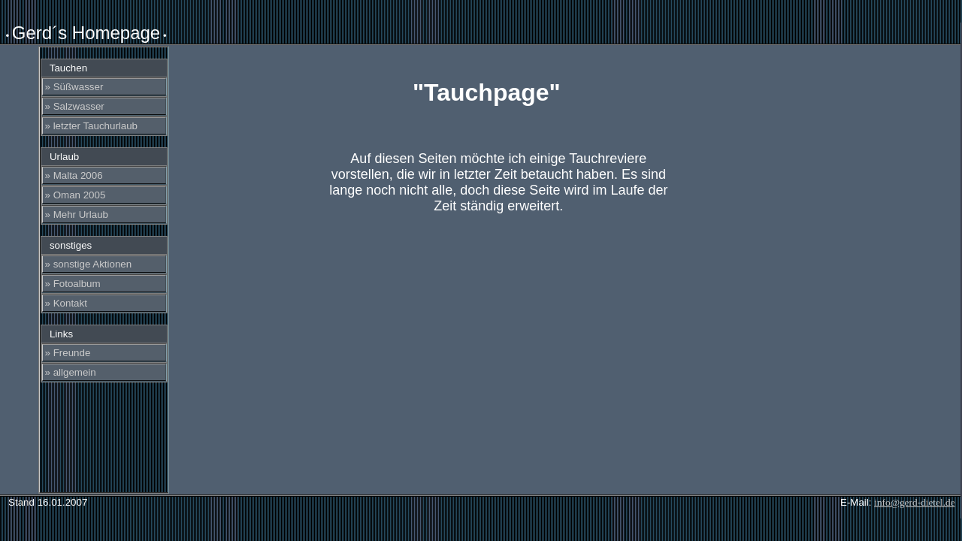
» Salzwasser (74, 106)
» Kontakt (66, 303)
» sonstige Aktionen (88, 264)
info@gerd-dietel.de (914, 502)
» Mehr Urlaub (76, 214)
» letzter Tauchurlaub (91, 125)
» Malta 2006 (74, 175)
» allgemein (70, 372)
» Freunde (68, 352)
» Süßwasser (74, 86)
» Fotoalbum (73, 283)
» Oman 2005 (75, 195)
